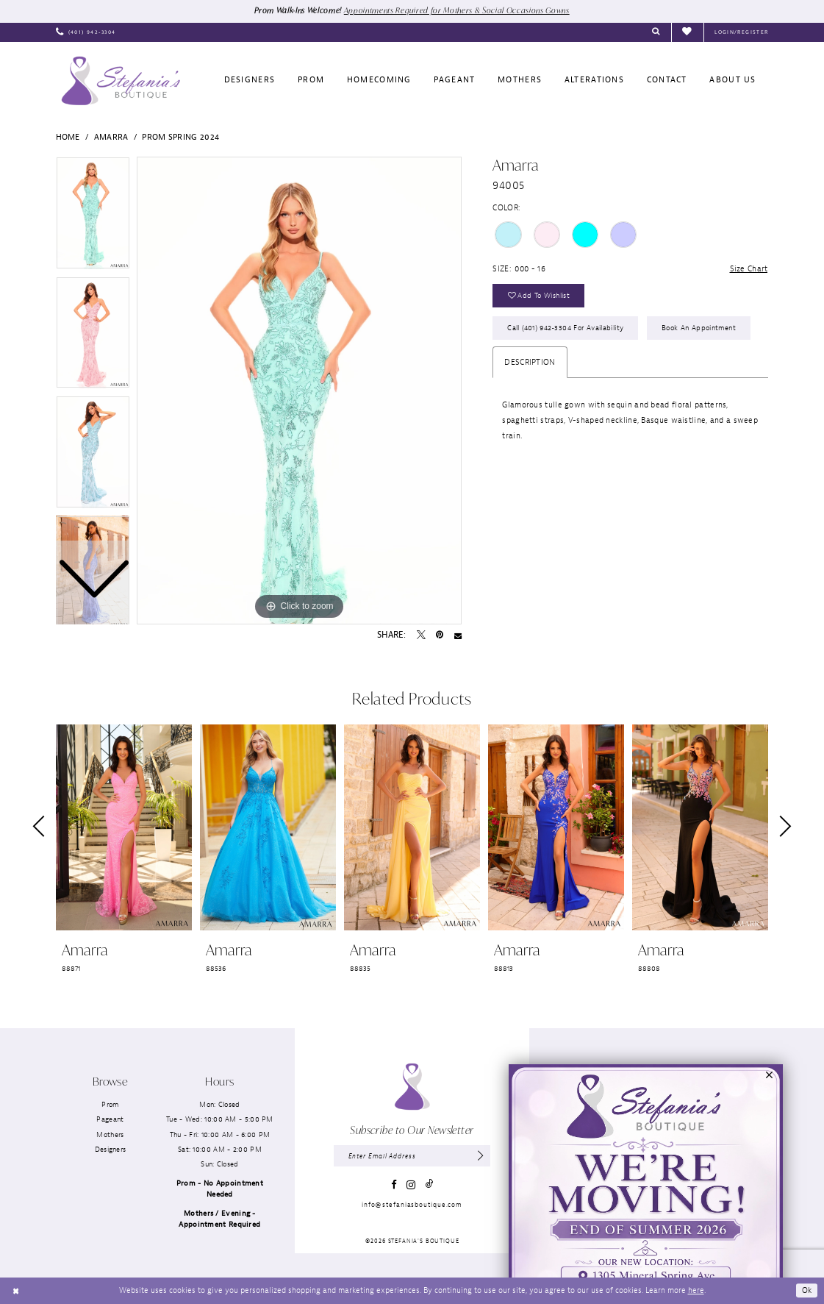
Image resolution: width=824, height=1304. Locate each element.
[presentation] (124, 827)
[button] (741, 32)
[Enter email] (412, 1155)
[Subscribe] (480, 1155)
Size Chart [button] (748, 268)
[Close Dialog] (16, 1290)
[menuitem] (86, 32)
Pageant (109, 1119)
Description (529, 362)
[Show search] (656, 32)
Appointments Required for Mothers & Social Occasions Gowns (457, 10)
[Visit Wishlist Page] (687, 32)
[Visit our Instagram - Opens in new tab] (410, 1185)
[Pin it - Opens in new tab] (439, 635)
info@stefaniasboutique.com (412, 1204)
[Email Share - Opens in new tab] (458, 635)
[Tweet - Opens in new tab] (421, 635)
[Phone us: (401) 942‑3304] (86, 32)
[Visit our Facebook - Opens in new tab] (394, 1184)
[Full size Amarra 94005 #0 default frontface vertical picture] (299, 390)
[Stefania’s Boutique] (121, 81)
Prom (109, 1104)
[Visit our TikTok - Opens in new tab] (429, 1184)
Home (68, 137)
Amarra (111, 137)
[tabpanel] (299, 390)
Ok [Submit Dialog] (807, 1290)
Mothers (109, 1134)
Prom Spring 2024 (180, 137)
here (696, 1290)
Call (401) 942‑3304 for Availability (565, 327)
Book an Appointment (699, 327)
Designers (110, 1149)
